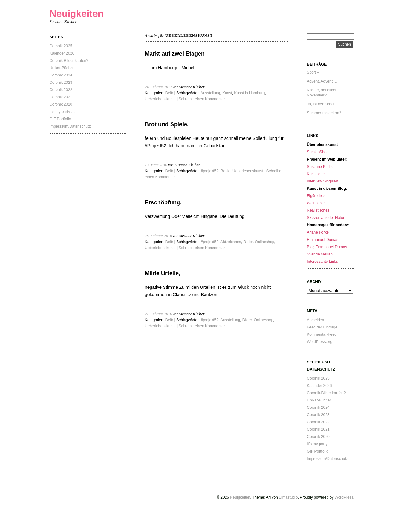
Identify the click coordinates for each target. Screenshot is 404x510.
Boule (226, 171)
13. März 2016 (156, 165)
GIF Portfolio (60, 119)
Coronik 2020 (61, 104)
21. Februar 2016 (158, 314)
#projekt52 (210, 171)
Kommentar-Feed (321, 334)
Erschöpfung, (163, 202)
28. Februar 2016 (158, 236)
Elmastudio (288, 497)
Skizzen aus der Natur (325, 217)
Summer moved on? (324, 113)
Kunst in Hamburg (249, 93)
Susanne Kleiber (321, 166)
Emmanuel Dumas (322, 239)
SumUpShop (317, 152)
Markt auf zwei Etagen (175, 53)
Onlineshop (264, 242)
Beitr (169, 93)
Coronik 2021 (61, 97)
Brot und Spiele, (167, 124)
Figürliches (316, 196)
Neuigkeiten (77, 13)
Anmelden (315, 320)
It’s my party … (62, 111)
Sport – (313, 72)
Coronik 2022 (61, 90)
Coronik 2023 (61, 82)
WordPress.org (319, 342)
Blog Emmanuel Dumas (327, 247)
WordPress (344, 497)
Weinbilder (316, 203)
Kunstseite (316, 174)
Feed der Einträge (322, 327)
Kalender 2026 (62, 53)
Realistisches (318, 210)
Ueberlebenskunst (160, 99)
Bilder (248, 242)
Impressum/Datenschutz (70, 126)
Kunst (227, 93)
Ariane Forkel (318, 232)
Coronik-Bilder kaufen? (69, 60)
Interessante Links (322, 261)
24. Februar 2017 (158, 87)
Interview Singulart (322, 181)
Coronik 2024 (61, 75)
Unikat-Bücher (62, 68)
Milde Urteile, (162, 273)
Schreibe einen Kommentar (202, 99)
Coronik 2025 (61, 46)
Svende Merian (320, 254)
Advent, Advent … (322, 81)
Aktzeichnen (230, 242)
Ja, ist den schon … (323, 104)
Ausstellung (210, 93)
